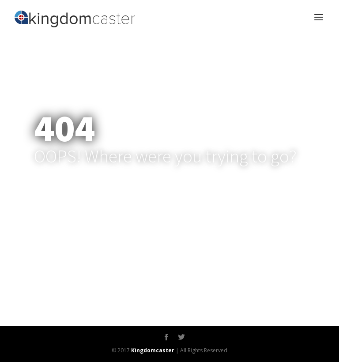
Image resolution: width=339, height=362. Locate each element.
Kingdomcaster (152, 350)
